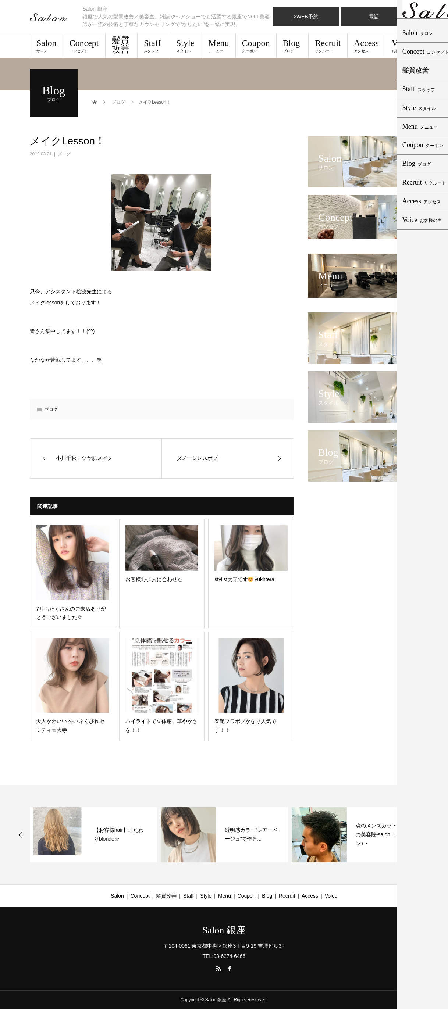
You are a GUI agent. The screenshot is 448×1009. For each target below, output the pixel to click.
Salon (46, 45)
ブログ (64, 154)
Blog (292, 45)
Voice (402, 45)
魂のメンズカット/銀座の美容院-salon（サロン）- (382, 834)
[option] (93, 834)
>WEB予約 (305, 16)
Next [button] (427, 834)
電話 (374, 16)
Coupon (256, 45)
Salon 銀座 (224, 930)
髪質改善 (120, 45)
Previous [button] (21, 834)
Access (366, 45)
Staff (153, 45)
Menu (219, 45)
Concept (84, 45)
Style (186, 45)
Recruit (328, 45)
